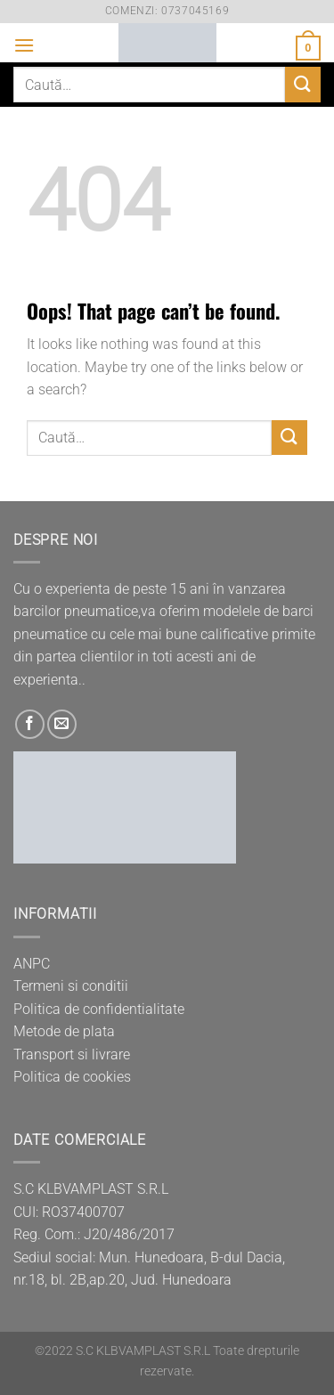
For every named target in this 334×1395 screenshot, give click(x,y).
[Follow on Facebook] (30, 724)
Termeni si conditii (70, 985)
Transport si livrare (71, 1054)
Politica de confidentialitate (98, 1009)
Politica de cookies (72, 1076)
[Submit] (303, 84)
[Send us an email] (62, 724)
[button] (24, 45)
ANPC (31, 963)
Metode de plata (64, 1031)
